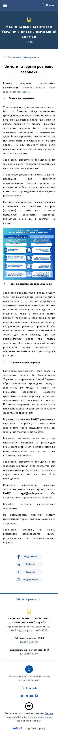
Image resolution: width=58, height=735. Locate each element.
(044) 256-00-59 (29, 654)
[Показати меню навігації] (5, 5)
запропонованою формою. (36, 497)
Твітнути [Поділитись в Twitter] (30, 572)
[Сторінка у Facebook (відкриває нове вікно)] (22, 696)
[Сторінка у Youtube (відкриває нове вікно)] (31, 696)
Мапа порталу (26, 599)
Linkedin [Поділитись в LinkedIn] (30, 564)
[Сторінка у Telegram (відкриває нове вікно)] (26, 696)
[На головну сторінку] (29, 29)
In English (31, 688)
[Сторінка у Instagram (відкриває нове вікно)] (36, 696)
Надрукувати (30, 579)
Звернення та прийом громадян (23, 57)
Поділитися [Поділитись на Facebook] (30, 556)
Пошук (50, 5)
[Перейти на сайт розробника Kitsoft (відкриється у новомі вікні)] (18, 728)
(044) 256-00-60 (29, 642)
